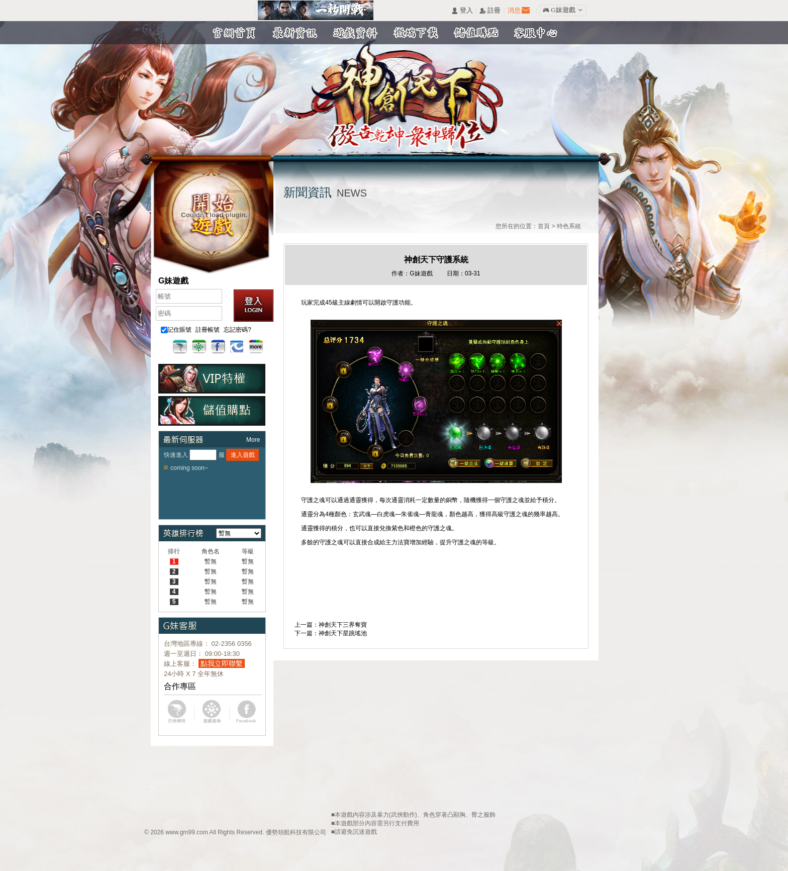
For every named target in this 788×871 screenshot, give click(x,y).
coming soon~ (189, 467)
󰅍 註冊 (490, 11)
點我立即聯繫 (222, 663)
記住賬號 (176, 329)
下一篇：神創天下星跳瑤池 (330, 633)
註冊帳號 (207, 329)
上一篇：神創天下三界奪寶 (330, 624)
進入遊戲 (243, 454)
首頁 (544, 226)
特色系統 (569, 226)
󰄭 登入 (461, 11)
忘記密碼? (237, 329)
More (253, 439)
